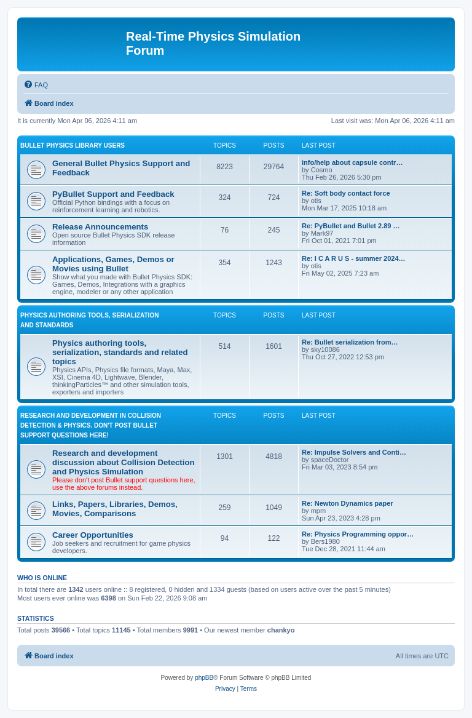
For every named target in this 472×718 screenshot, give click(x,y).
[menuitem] (35, 85)
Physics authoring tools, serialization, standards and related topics (120, 352)
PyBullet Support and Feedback (113, 194)
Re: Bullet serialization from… (350, 342)
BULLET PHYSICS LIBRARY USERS (72, 145)
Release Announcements (100, 226)
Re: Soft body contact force (346, 193)
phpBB (204, 677)
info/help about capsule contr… (352, 162)
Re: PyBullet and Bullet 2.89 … (351, 225)
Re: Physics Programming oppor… (358, 534)
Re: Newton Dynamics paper (347, 503)
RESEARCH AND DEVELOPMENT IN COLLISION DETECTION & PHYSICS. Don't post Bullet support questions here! (90, 425)
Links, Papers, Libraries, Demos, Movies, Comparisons (115, 509)
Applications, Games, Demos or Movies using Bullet (113, 264)
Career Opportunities (92, 535)
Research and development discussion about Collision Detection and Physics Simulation (123, 462)
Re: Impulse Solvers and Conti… (354, 452)
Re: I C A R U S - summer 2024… (354, 258)
